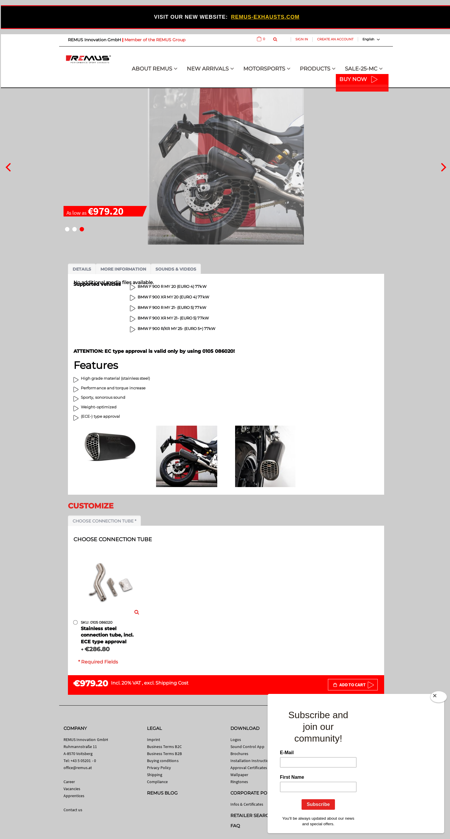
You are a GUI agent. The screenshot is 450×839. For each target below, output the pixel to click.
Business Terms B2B (164, 753)
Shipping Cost (172, 683)
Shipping (154, 774)
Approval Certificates (248, 767)
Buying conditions (163, 760)
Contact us (73, 809)
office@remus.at (78, 767)
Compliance (157, 781)
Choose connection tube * (104, 521)
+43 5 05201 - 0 (83, 760)
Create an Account (335, 39)
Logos (235, 739)
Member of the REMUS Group (154, 39)
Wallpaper (239, 774)
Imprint (153, 739)
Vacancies (72, 788)
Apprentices (74, 795)
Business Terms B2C (164, 746)
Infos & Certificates (246, 804)
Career (69, 781)
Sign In (301, 39)
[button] (67, 229)
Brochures (239, 753)
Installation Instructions (251, 760)
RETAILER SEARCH (251, 815)
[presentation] (8, 166)
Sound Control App (247, 746)
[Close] (438, 697)
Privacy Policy (159, 767)
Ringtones (239, 781)
